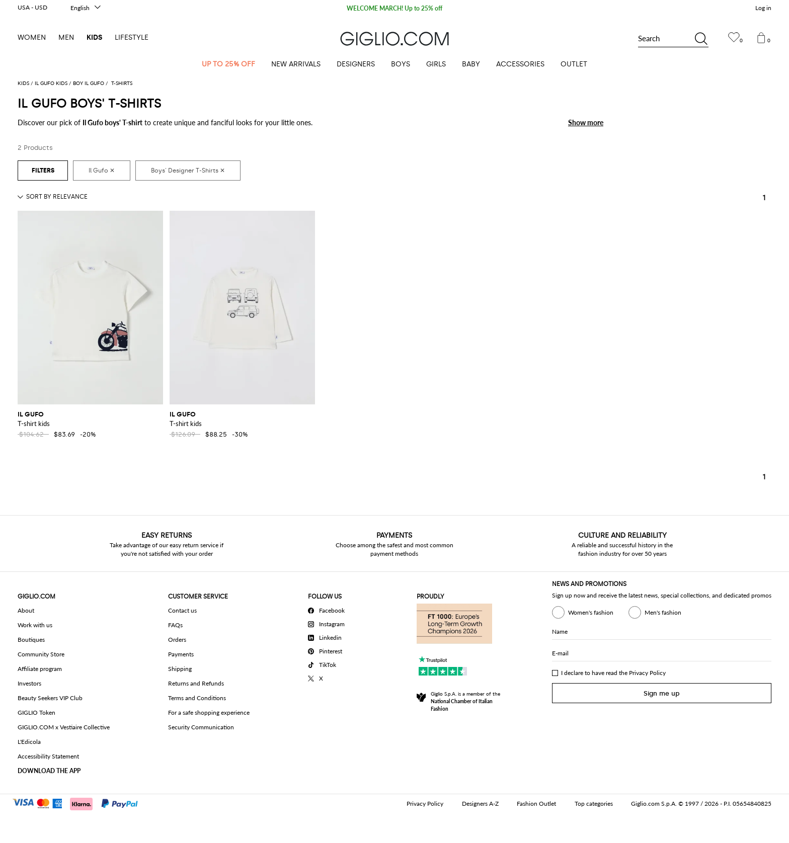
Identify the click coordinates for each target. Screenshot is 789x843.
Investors (29, 683)
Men (66, 37)
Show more (585, 122)
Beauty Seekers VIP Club (50, 698)
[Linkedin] (328, 636)
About (26, 610)
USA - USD (32, 7)
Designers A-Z (480, 803)
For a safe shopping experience (209, 712)
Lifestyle (131, 37)
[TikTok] (328, 663)
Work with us (35, 625)
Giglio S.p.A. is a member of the (465, 701)
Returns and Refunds (196, 683)
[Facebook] (328, 609)
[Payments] (80, 802)
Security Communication (201, 727)
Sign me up (662, 693)
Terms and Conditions (197, 698)
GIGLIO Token (36, 712)
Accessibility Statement (48, 756)
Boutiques (31, 639)
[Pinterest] (328, 649)
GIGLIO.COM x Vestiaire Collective (64, 727)
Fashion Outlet (536, 803)
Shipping (180, 668)
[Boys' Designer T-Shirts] (188, 170)
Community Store (41, 654)
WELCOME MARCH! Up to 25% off (394, 8)
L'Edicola (29, 741)
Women (32, 37)
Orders (177, 639)
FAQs (175, 625)
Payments (181, 654)
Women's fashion (582, 612)
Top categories (594, 803)
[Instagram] (328, 622)
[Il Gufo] (101, 170)
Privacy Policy (647, 673)
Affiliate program (40, 668)
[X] (328, 677)
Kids (94, 37)
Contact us (182, 610)
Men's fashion (654, 612)
